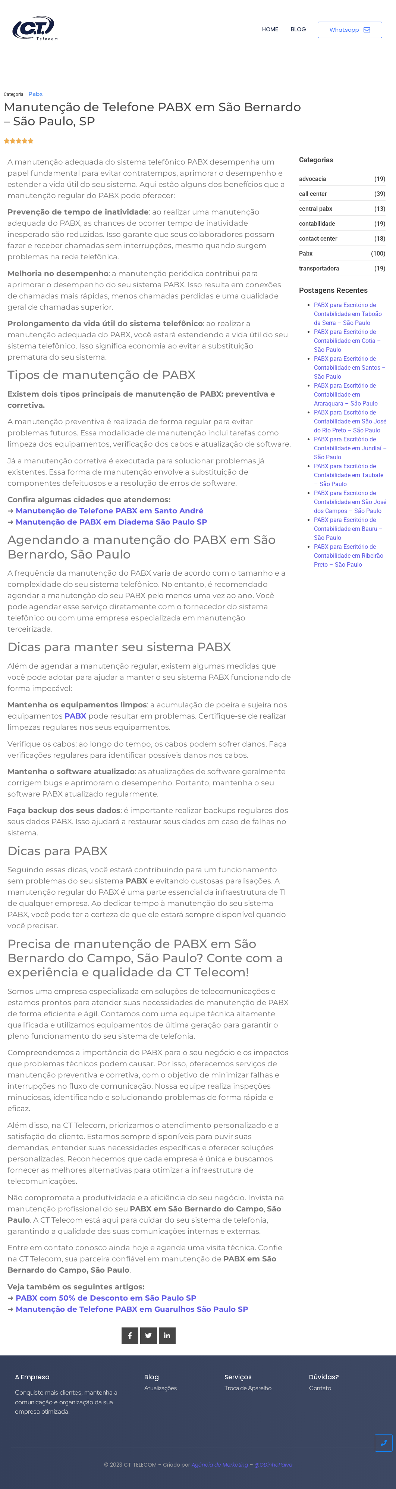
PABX (76, 715)
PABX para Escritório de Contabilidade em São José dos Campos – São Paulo (350, 501)
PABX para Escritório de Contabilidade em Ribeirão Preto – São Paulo (348, 555)
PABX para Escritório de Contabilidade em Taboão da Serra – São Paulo (348, 313)
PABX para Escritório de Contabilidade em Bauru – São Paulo (348, 528)
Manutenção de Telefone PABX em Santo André (110, 510)
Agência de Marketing (220, 1464)
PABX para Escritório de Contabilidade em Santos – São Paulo (350, 367)
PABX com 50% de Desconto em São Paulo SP (106, 1298)
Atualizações (160, 1388)
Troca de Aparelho (247, 1388)
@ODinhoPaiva (273, 1464)
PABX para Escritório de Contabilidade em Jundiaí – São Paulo (350, 448)
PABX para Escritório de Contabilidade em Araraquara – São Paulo (346, 394)
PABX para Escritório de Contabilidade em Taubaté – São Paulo (348, 475)
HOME (270, 29)
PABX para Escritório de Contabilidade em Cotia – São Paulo (347, 340)
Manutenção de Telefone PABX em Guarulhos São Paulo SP (132, 1309)
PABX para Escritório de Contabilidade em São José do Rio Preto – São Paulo (350, 421)
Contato (320, 1388)
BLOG (298, 29)
